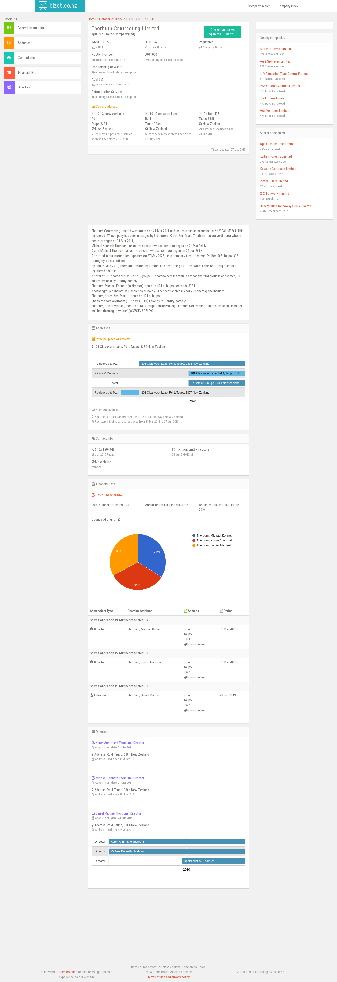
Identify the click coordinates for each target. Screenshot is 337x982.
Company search (259, 6)
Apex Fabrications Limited (277, 144)
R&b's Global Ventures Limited (280, 86)
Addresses (25, 43)
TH (133, 19)
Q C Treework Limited (274, 193)
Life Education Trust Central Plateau (284, 74)
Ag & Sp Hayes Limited (275, 61)
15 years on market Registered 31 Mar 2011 (222, 32)
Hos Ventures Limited (274, 111)
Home (92, 19)
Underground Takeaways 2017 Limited (285, 206)
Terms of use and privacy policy (169, 977)
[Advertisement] (42, 128)
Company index (288, 6)
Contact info (26, 57)
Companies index (111, 19)
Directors (24, 87)
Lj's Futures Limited (273, 98)
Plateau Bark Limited (274, 181)
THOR (151, 19)
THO (141, 19)
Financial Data (27, 72)
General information (31, 28)
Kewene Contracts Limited (278, 169)
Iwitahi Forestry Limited (276, 156)
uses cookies (68, 972)
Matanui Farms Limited (275, 49)
